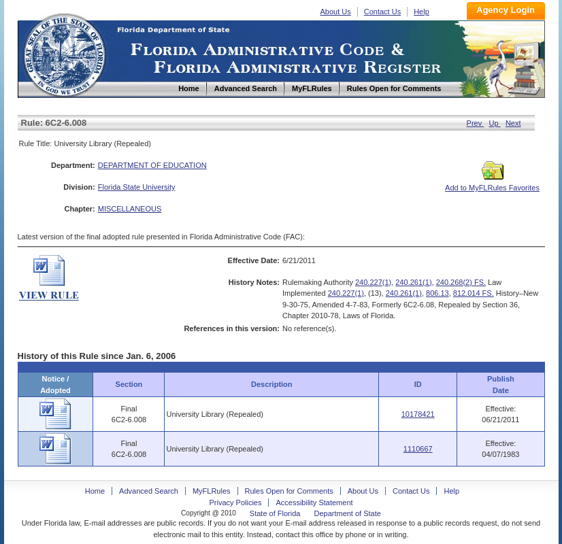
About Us (335, 11)
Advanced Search (148, 491)
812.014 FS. (473, 293)
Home (63, 53)
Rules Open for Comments (289, 491)
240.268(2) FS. (461, 282)
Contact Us (382, 11)
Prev (475, 123)
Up (495, 123)
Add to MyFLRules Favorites (492, 183)
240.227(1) (373, 282)
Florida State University (137, 187)
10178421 (418, 414)
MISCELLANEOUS (130, 209)
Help (421, 11)
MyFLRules (212, 491)
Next (513, 123)
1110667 (418, 449)
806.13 (437, 293)
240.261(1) (413, 282)
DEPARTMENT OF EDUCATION (152, 165)
